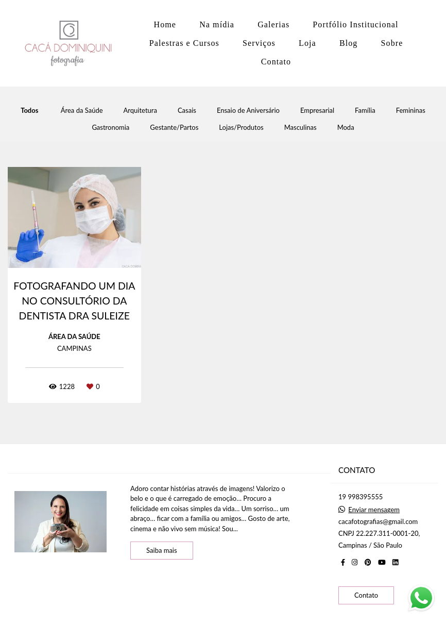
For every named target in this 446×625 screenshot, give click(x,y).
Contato (276, 61)
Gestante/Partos (174, 127)
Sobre (392, 43)
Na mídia (216, 24)
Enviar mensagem (374, 509)
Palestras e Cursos (184, 43)
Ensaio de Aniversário (248, 110)
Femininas (410, 110)
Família (365, 110)
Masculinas (300, 127)
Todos (29, 110)
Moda (345, 127)
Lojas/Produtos (241, 127)
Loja (307, 43)
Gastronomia (110, 127)
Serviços (259, 43)
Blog (348, 43)
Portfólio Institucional (355, 24)
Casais (187, 110)
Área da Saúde (82, 110)
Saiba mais (161, 550)
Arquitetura (140, 110)
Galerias (273, 24)
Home (165, 24)
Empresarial (317, 110)
